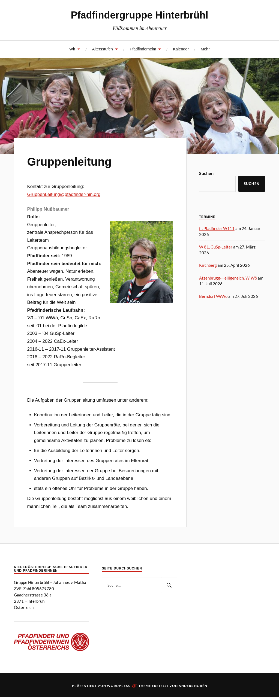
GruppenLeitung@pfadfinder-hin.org (63, 194)
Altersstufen (102, 49)
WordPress (118, 686)
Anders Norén (193, 686)
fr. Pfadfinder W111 (217, 228)
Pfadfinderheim (143, 49)
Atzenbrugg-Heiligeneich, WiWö (228, 277)
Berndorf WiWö (213, 296)
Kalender (181, 49)
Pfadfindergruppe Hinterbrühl (139, 15)
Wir (72, 49)
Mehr (205, 49)
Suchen (206, 173)
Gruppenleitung (69, 161)
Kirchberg (208, 265)
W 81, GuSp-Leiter (215, 246)
